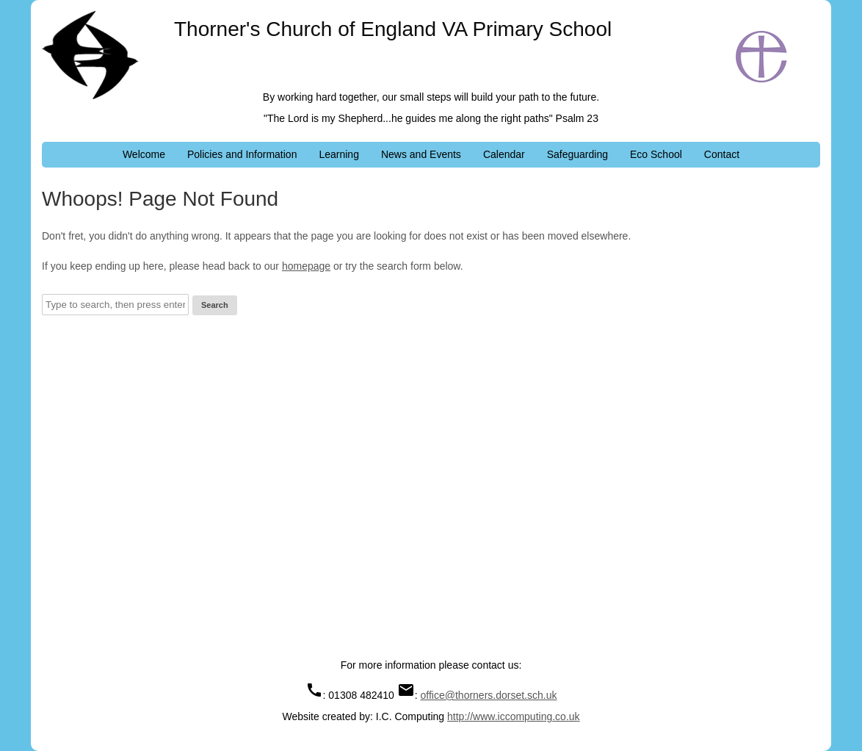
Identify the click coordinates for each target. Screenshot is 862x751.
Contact (721, 154)
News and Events (421, 154)
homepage (306, 266)
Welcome (144, 154)
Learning (339, 154)
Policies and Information (242, 154)
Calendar (504, 154)
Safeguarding (577, 154)
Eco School (656, 154)
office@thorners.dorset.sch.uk (489, 695)
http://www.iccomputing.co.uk (513, 716)
